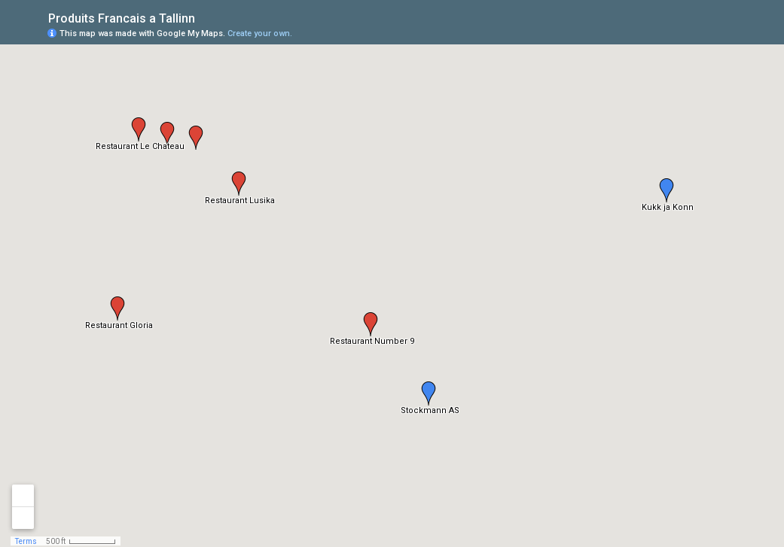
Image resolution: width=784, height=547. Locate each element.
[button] (428, 393)
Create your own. (259, 33)
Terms (26, 541)
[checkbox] (206, 17)
